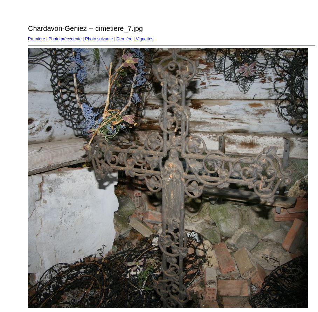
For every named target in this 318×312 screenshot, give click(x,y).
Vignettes (144, 38)
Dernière (124, 38)
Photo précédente (65, 38)
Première (36, 38)
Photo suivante (99, 38)
